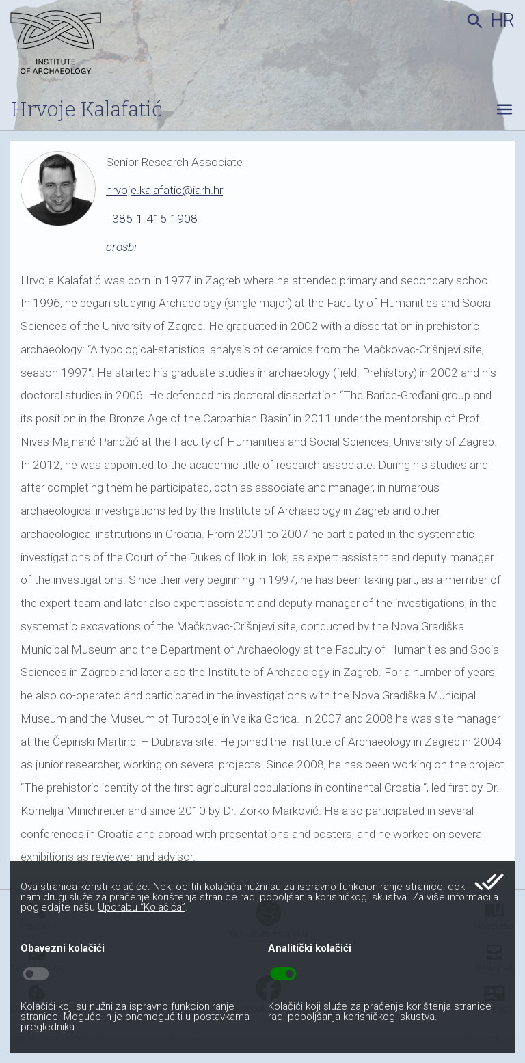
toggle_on (283, 974)
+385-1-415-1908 (152, 219)
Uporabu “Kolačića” (141, 907)
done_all (489, 882)
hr (503, 20)
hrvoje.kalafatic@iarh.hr (164, 190)
